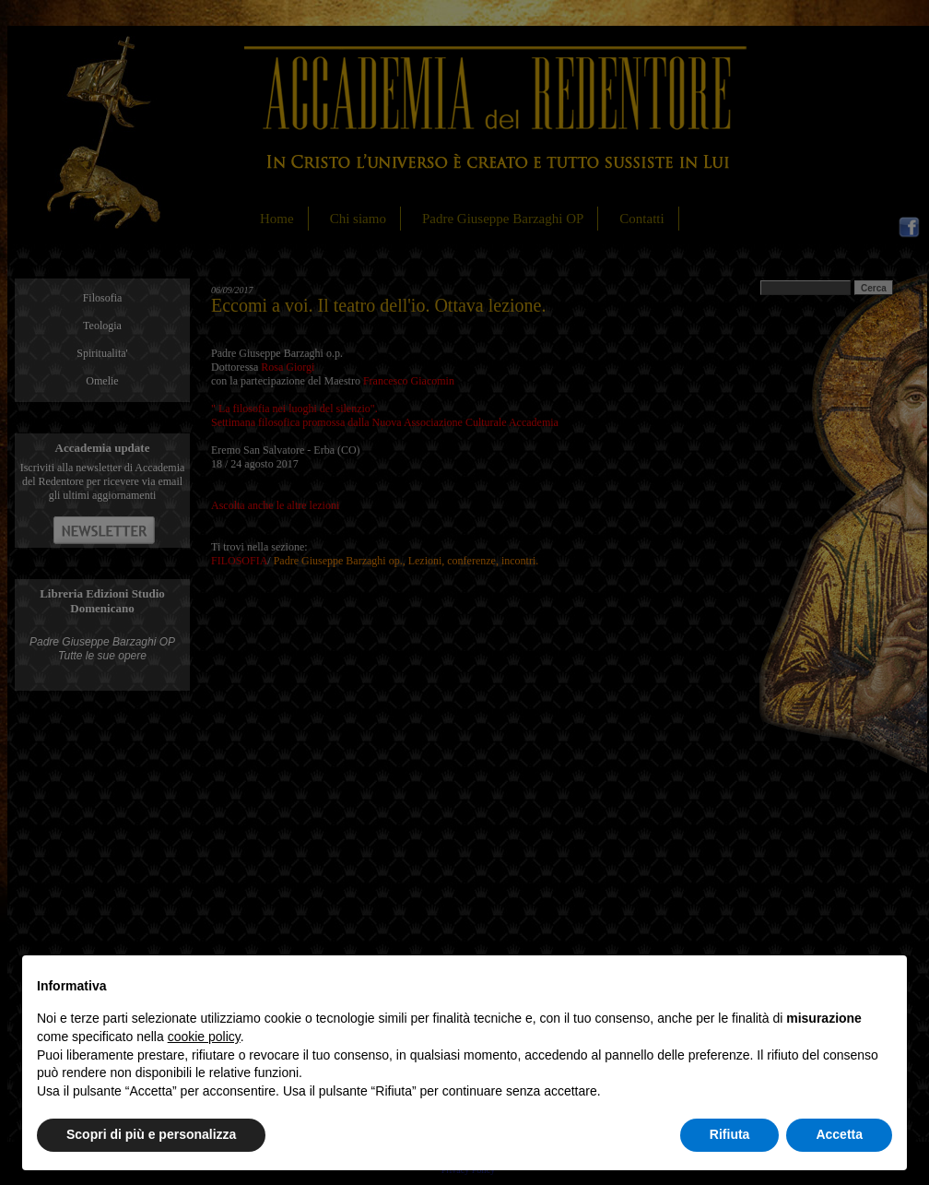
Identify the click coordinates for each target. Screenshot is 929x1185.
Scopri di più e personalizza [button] (151, 1134)
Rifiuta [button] (730, 1134)
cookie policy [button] (204, 1036)
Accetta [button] (839, 1134)
